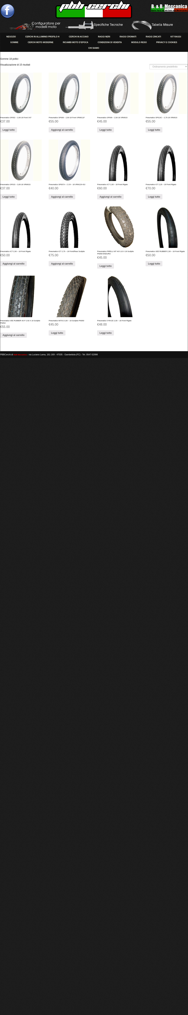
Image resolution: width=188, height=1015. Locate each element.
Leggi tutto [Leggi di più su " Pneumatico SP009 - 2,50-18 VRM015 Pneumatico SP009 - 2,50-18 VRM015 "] (105, 130)
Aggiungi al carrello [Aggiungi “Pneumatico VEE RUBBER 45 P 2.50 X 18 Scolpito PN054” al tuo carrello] (13, 335)
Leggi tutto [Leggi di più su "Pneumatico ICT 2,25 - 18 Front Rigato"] (154, 196)
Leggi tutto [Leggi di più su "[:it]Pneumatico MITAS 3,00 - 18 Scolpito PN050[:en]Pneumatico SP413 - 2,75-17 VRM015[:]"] (57, 333)
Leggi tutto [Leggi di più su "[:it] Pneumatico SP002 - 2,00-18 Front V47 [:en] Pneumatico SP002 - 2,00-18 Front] (9, 130)
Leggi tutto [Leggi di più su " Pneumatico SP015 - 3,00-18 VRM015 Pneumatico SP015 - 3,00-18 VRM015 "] (9, 196)
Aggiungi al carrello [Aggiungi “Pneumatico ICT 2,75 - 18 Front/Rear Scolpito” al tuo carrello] (62, 263)
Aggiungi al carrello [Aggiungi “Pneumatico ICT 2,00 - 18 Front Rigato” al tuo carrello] (110, 196)
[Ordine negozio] (169, 66)
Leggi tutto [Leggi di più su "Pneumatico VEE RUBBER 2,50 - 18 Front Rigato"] (154, 263)
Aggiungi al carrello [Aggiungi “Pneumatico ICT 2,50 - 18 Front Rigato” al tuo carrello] (13, 263)
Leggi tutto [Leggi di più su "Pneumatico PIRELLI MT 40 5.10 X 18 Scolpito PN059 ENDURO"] (105, 266)
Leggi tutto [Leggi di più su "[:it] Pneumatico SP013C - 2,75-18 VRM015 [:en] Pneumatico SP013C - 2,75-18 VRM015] (154, 130)
